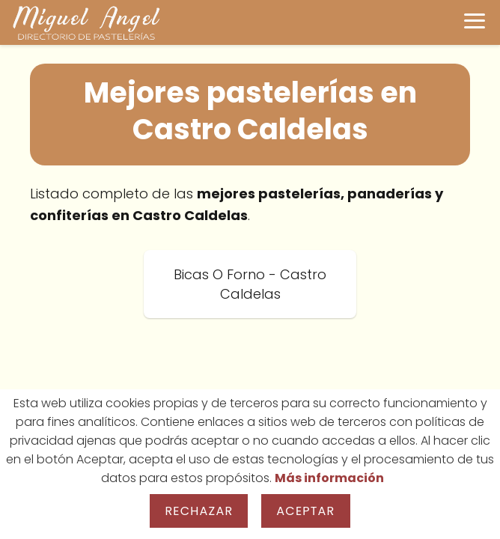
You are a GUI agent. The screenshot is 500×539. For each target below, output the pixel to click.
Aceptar (305, 511)
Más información (329, 478)
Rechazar (199, 511)
